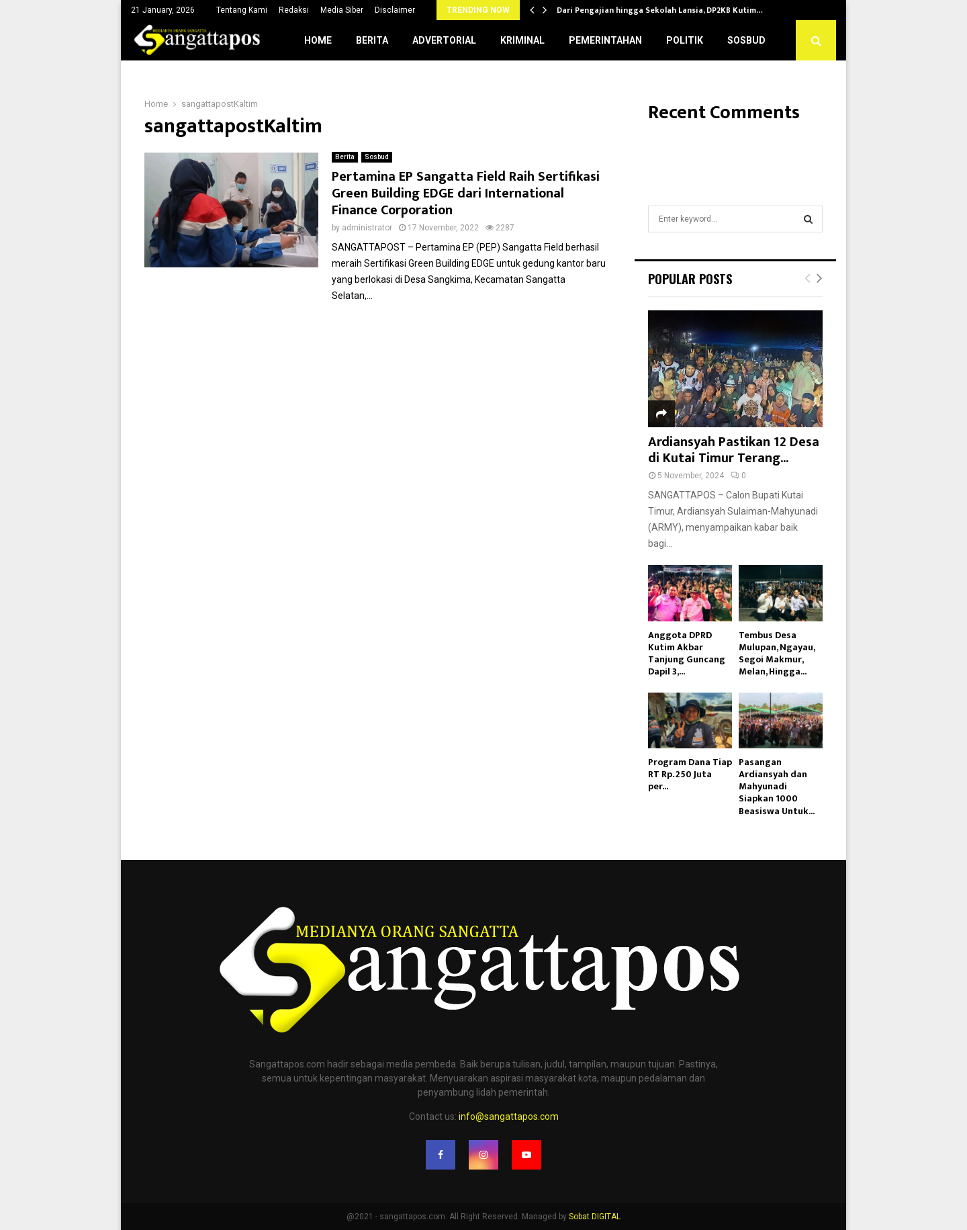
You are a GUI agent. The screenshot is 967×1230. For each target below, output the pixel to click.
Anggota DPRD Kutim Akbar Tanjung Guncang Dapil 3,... (686, 653)
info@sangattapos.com (509, 1116)
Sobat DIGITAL (594, 1216)
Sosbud (746, 40)
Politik (684, 40)
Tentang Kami (241, 10)
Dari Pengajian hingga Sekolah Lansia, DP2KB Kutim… (660, 10)
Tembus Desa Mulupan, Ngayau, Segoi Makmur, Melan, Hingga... (777, 653)
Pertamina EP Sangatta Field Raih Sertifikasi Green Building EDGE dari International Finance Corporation (466, 193)
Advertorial (444, 40)
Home (318, 40)
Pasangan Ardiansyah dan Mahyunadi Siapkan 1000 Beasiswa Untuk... (777, 786)
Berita (372, 40)
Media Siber (341, 10)
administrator (367, 227)
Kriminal (522, 40)
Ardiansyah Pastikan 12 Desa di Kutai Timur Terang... (733, 450)
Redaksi (294, 10)
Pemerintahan (605, 40)
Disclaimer (395, 10)
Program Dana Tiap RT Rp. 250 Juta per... (690, 774)
